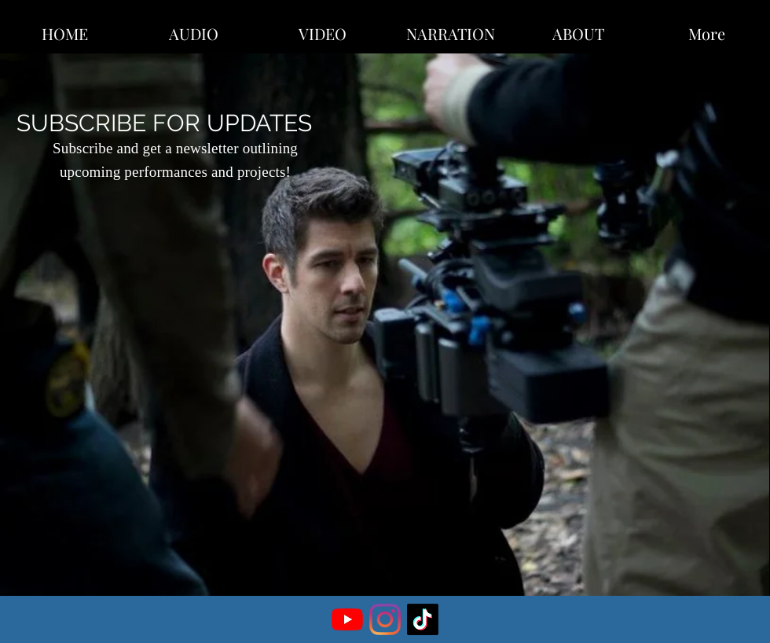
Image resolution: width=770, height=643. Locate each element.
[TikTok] (422, 619)
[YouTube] (347, 619)
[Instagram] (385, 619)
